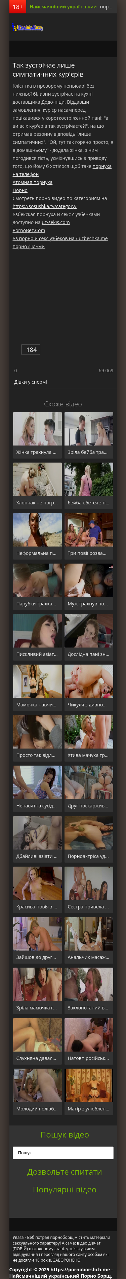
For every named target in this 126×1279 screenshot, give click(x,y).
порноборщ (26, 26)
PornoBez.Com (29, 230)
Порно (20, 190)
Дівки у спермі (30, 382)
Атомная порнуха (33, 182)
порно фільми (29, 246)
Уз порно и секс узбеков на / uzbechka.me (60, 238)
